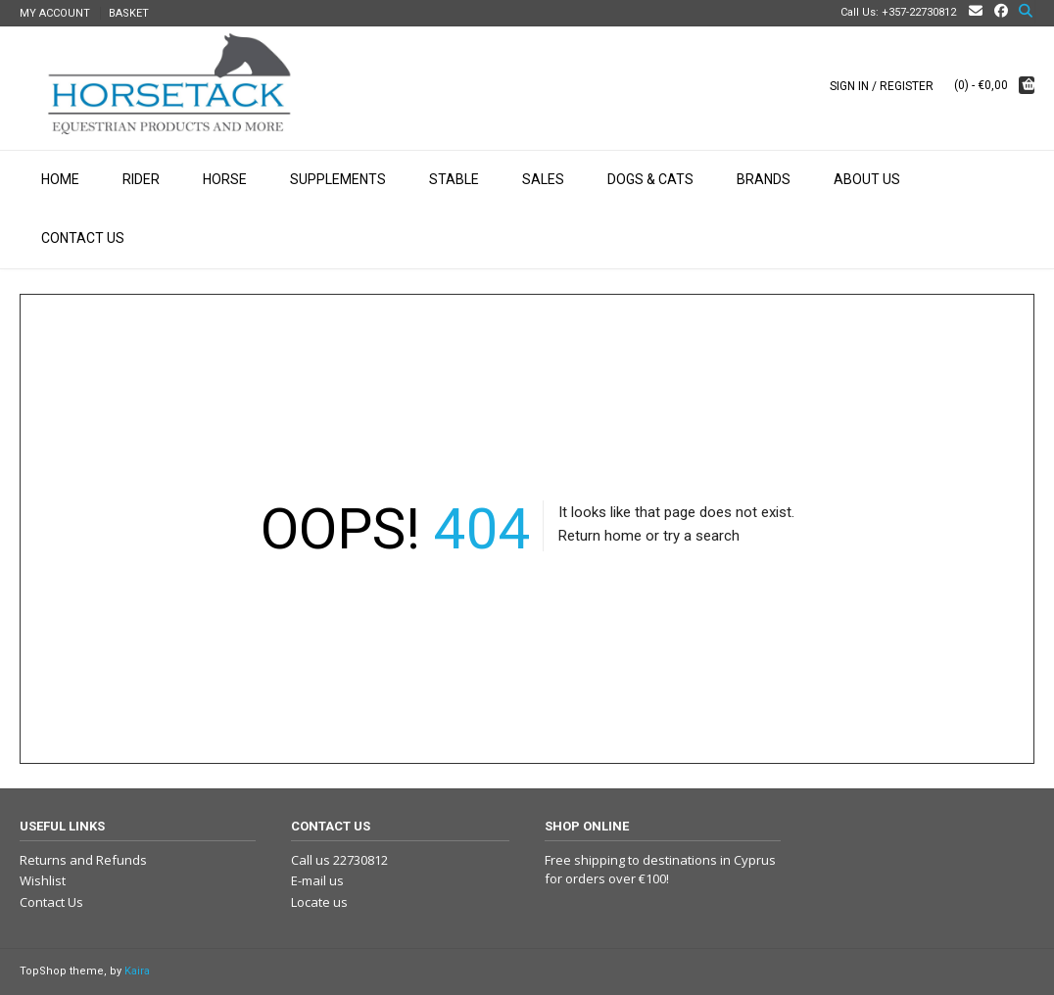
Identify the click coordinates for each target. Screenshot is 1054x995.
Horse (225, 179)
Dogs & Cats (650, 179)
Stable (454, 179)
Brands (763, 179)
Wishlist (43, 880)
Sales (543, 179)
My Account (55, 13)
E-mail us (317, 880)
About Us (867, 179)
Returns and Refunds (83, 860)
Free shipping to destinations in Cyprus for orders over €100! (660, 869)
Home (60, 179)
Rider (141, 179)
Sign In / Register (882, 86)
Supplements (338, 179)
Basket (129, 13)
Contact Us (82, 238)
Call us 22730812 (339, 860)
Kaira (137, 971)
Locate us (319, 902)
